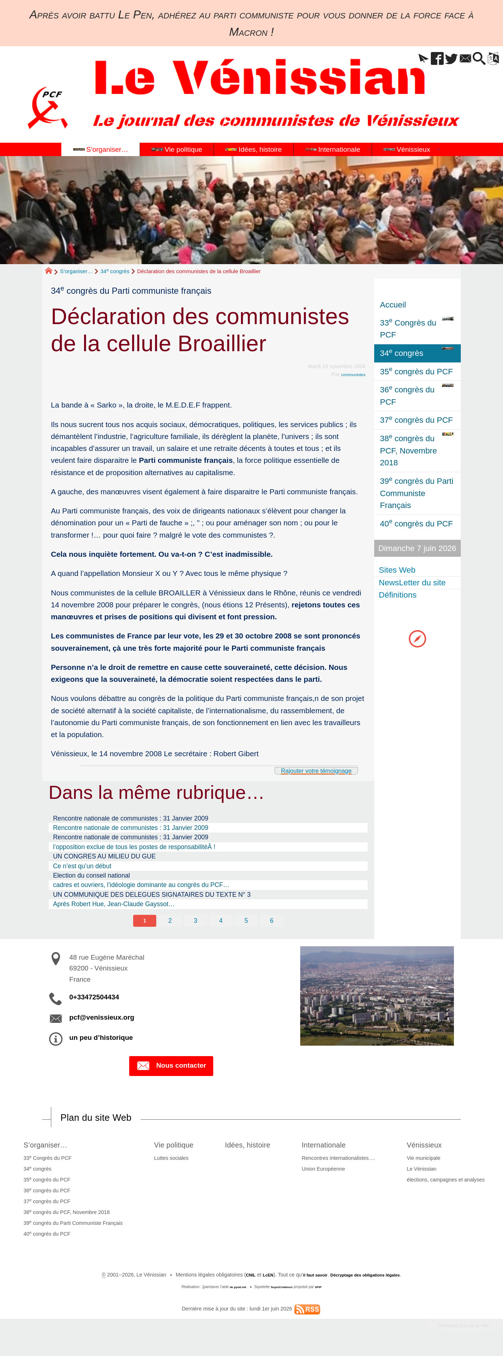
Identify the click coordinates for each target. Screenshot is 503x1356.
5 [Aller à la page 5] (247, 921)
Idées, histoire (252, 1147)
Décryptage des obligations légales (370, 1278)
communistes (350, 374)
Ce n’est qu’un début (82, 866)
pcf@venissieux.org (101, 1018)
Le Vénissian (423, 1172)
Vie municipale (425, 1161)
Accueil (393, 304)
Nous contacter (171, 1068)
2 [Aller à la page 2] (169, 921)
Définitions (399, 595)
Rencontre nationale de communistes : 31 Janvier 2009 (130, 818)
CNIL (238, 1278)
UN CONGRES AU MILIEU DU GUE (104, 856)
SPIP (323, 1290)
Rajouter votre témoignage (306, 770)
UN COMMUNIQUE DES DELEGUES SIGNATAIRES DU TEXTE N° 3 (152, 894)
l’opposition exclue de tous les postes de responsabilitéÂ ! (134, 847)
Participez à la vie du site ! (455, 1330)
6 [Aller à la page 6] (273, 921)
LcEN (257, 1278)
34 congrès (115, 271)
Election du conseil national (91, 875)
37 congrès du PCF (44, 1204)
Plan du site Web (105, 1119)
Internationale (335, 1147)
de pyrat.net (234, 1290)
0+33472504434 (94, 998)
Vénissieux (431, 1147)
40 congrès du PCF (44, 1237)
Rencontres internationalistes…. (345, 1161)
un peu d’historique (101, 1038)
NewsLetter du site (413, 582)
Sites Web (398, 569)
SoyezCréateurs (283, 1290)
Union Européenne (329, 1172)
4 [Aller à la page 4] (221, 921)
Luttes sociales (165, 1161)
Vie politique (172, 1147)
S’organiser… (76, 271)
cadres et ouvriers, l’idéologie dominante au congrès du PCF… (141, 884)
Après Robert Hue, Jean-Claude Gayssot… (114, 904)
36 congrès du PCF (44, 1193)
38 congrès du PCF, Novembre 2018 (64, 1215)
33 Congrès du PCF (45, 1160)
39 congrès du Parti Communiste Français (71, 1226)
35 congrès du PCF (44, 1182)
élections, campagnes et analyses (448, 1183)
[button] (401, 59)
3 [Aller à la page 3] (195, 921)
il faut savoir (309, 1278)
